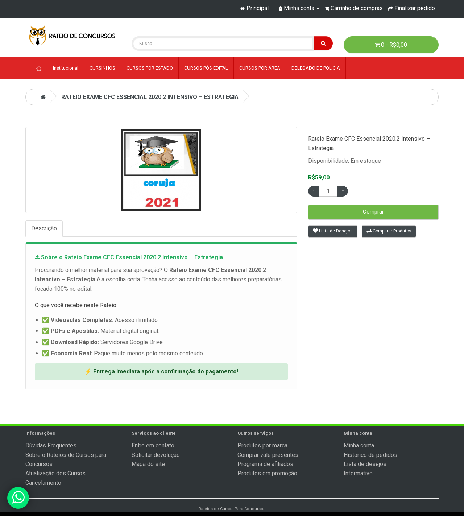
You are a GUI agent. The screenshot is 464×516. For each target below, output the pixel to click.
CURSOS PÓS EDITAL (206, 68)
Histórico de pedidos (370, 454)
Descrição (44, 228)
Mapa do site (148, 464)
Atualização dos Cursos (55, 473)
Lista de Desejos (333, 231)
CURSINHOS (102, 68)
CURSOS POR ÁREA (259, 68)
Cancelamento (43, 482)
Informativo (358, 473)
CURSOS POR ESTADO (150, 68)
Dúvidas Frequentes (50, 445)
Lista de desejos (365, 464)
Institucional (65, 68)
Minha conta (359, 445)
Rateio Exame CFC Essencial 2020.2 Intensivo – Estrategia (150, 97)
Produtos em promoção (267, 473)
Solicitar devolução (156, 454)
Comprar (373, 212)
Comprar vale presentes (267, 454)
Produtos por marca (262, 445)
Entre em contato (153, 445)
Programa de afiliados (265, 464)
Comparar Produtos (388, 231)
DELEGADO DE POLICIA (315, 68)
